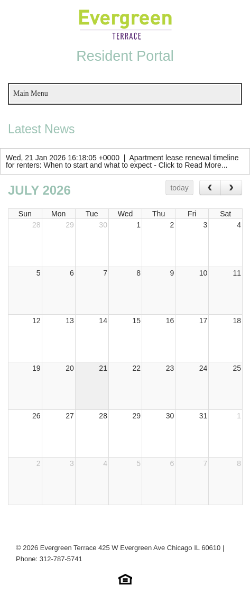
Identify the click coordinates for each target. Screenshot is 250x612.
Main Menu (30, 93)
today (179, 188)
